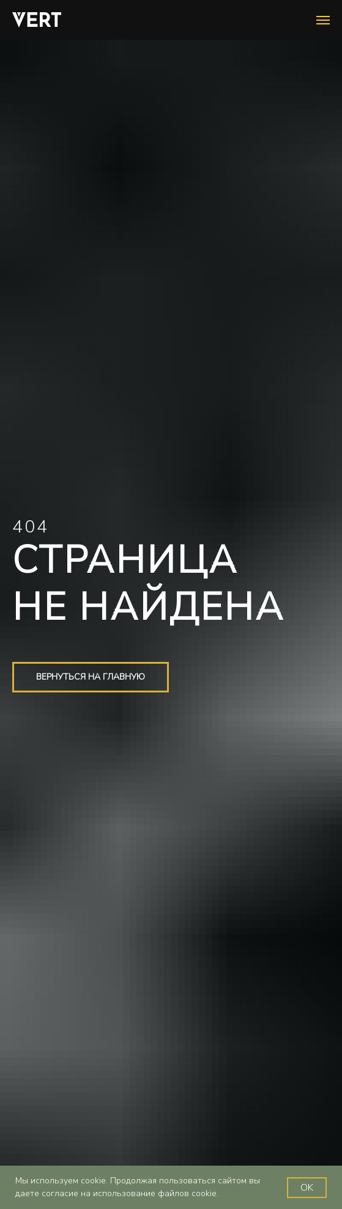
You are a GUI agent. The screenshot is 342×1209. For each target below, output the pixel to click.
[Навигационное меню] (323, 20)
